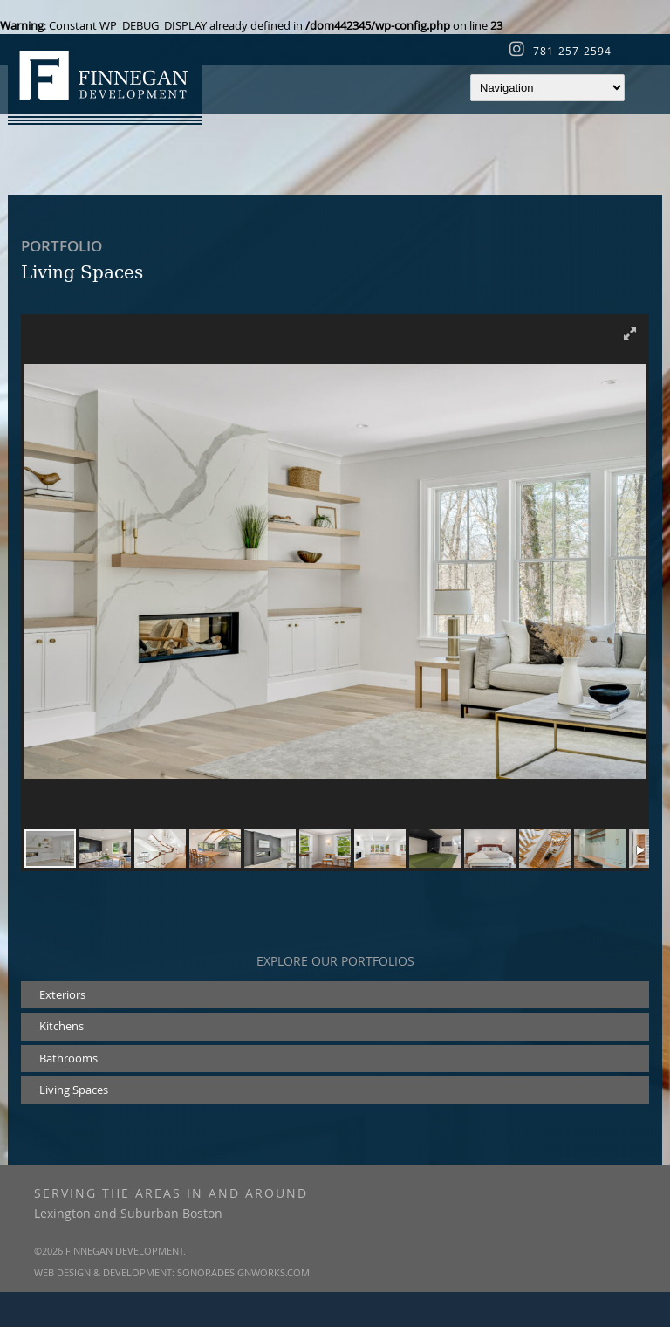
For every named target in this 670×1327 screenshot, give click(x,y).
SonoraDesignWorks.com (243, 1272)
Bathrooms (68, 1058)
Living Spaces (73, 1089)
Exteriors (62, 994)
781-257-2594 (572, 51)
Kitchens (61, 1026)
